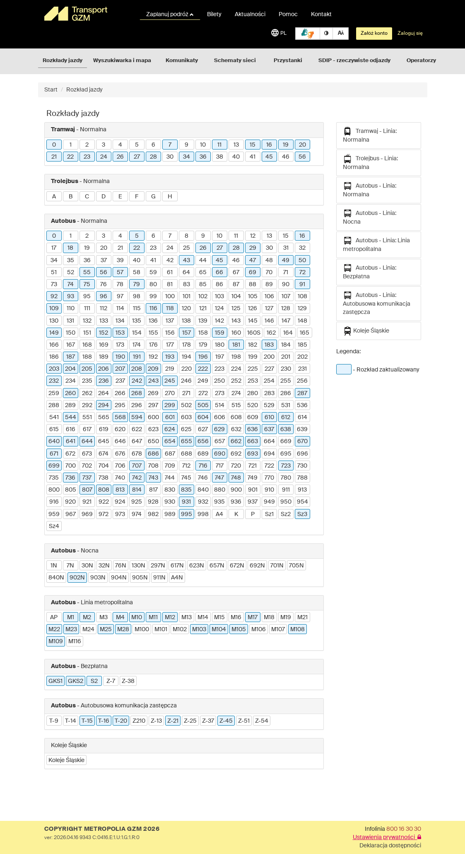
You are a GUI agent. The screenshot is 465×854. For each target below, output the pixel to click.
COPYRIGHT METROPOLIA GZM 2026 (102, 829)
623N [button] (196, 566)
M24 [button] (88, 629)
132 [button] (87, 321)
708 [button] (153, 466)
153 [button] (120, 333)
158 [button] (203, 333)
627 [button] (203, 429)
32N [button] (104, 566)
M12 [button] (170, 617)
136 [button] (153, 321)
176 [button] (153, 345)
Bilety (214, 14)
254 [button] (269, 381)
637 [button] (269, 429)
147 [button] (286, 321)
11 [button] (219, 145)
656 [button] (203, 441)
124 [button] (219, 308)
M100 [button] (142, 629)
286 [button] (285, 393)
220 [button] (186, 369)
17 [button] (53, 248)
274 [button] (236, 393)
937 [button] (253, 502)
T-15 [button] (87, 721)
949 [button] (269, 502)
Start (51, 90)
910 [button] (269, 490)
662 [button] (236, 441)
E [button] (120, 197)
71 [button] (285, 272)
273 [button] (219, 393)
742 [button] (137, 478)
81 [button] (170, 284)
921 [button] (87, 502)
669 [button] (286, 441)
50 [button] (302, 260)
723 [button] (286, 466)
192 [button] (153, 357)
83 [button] (186, 284)
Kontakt (321, 14)
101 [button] (186, 296)
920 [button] (70, 502)
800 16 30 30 (403, 829)
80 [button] (153, 284)
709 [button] (170, 466)
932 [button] (203, 502)
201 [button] (285, 357)
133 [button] (103, 321)
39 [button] (120, 260)
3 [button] (103, 145)
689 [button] (203, 454)
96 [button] (103, 296)
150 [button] (70, 333)
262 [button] (87, 393)
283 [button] (269, 393)
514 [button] (219, 405)
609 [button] (252, 417)
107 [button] (286, 296)
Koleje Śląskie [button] (66, 760)
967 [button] (70, 514)
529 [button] (269, 405)
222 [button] (203, 369)
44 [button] (203, 260)
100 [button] (170, 296)
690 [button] (219, 454)
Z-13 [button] (156, 721)
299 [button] (169, 405)
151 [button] (87, 333)
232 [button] (54, 381)
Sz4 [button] (54, 526)
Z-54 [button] (261, 721)
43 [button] (186, 260)
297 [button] (153, 405)
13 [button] (236, 145)
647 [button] (137, 441)
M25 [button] (106, 629)
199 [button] (253, 357)
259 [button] (53, 393)
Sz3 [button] (302, 514)
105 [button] (253, 296)
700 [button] (70, 466)
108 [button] (302, 296)
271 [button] (186, 393)
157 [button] (186, 333)
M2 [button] (87, 617)
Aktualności (250, 14)
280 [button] (252, 393)
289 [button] (70, 405)
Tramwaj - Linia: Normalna (370, 135)
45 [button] (269, 157)
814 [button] (137, 490)
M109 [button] (55, 641)
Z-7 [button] (110, 681)
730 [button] (302, 466)
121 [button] (203, 308)
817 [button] (153, 490)
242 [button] (137, 381)
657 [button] (219, 441)
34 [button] (186, 157)
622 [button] (137, 429)
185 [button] (302, 345)
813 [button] (120, 490)
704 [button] (104, 466)
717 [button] (220, 466)
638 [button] (285, 429)
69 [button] (252, 272)
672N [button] (237, 566)
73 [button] (54, 284)
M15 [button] (219, 617)
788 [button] (302, 478)
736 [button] (70, 478)
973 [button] (120, 514)
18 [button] (70, 248)
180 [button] (219, 345)
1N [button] (54, 566)
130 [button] (53, 321)
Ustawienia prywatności (387, 837)
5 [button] (137, 145)
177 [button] (170, 345)
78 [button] (120, 284)
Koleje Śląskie (366, 330)
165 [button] (304, 333)
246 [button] (186, 381)
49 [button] (285, 260)
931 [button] (186, 502)
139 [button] (202, 321)
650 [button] (153, 441)
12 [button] (252, 236)
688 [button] (186, 454)
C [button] (87, 197)
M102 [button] (180, 629)
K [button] (236, 514)
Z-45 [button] (226, 721)
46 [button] (285, 157)
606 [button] (219, 417)
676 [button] (120, 454)
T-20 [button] (121, 721)
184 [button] (286, 345)
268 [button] (136, 393)
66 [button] (219, 272)
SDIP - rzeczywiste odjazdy (354, 60)
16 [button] (269, 145)
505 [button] (203, 405)
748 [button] (236, 478)
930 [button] (169, 502)
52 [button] (70, 272)
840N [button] (56, 578)
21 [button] (54, 157)
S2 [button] (94, 681)
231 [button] (302, 369)
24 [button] (103, 157)
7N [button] (70, 566)
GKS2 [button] (75, 681)
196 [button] (203, 357)
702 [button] (87, 466)
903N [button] (98, 578)
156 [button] (170, 333)
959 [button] (54, 514)
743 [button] (153, 478)
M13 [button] (186, 617)
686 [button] (153, 454)
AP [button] (54, 617)
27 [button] (137, 157)
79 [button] (136, 284)
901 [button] (253, 490)
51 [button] (54, 272)
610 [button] (269, 417)
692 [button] (236, 454)
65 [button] (203, 272)
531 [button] (285, 405)
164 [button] (288, 333)
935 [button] (219, 502)
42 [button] (169, 260)
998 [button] (203, 514)
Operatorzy (421, 60)
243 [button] (153, 381)
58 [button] (136, 272)
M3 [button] (103, 617)
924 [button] (120, 502)
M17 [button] (253, 617)
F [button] (136, 197)
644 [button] (87, 441)
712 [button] (186, 466)
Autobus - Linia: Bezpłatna (369, 271)
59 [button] (153, 272)
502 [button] (186, 405)
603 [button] (186, 417)
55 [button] (87, 272)
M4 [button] (120, 617)
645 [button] (103, 441)
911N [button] (159, 578)
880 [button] (219, 490)
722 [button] (269, 466)
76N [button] (120, 566)
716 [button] (203, 466)
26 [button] (120, 157)
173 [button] (120, 345)
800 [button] (54, 490)
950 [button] (286, 502)
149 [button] (54, 333)
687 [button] (170, 454)
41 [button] (252, 157)
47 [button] (252, 260)
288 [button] (53, 405)
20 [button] (302, 145)
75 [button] (87, 284)
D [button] (103, 197)
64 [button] (186, 272)
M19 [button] (285, 617)
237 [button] (120, 381)
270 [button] (170, 393)
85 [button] (203, 284)
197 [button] (219, 357)
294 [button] (103, 405)
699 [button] (54, 466)
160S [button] (253, 333)
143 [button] (236, 321)
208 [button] (136, 369)
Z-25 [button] (190, 721)
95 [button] (87, 296)
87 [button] (236, 284)
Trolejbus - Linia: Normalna (370, 162)
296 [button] (136, 405)
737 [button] (87, 478)
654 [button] (170, 441)
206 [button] (103, 369)
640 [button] (54, 441)
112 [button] (103, 308)
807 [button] (87, 490)
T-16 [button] (103, 721)
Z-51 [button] (244, 721)
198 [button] (236, 357)
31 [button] (286, 248)
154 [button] (137, 333)
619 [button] (103, 429)
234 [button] (70, 381)
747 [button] (219, 478)
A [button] (54, 197)
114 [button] (120, 308)
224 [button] (236, 369)
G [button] (153, 197)
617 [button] (87, 429)
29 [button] (252, 248)
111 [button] (87, 308)
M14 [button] (203, 617)
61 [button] (170, 272)
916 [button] (54, 502)
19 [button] (286, 145)
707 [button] (137, 466)
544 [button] (70, 417)
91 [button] (302, 284)
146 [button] (269, 321)
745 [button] (186, 478)
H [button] (170, 197)
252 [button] (236, 381)
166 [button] (54, 345)
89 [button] (269, 284)
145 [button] (253, 321)
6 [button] (153, 145)
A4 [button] (219, 514)
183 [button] (269, 345)
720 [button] (236, 466)
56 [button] (302, 157)
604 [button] (203, 417)
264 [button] (103, 393)
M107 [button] (278, 629)
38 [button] (219, 157)
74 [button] (70, 284)
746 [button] (203, 478)
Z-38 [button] (128, 681)
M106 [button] (258, 629)
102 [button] (202, 296)
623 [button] (153, 429)
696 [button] (302, 454)
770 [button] (269, 478)
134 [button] (120, 321)
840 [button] (203, 490)
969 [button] (87, 514)
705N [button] (296, 566)
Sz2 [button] (286, 514)
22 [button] (70, 157)
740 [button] (120, 478)
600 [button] (153, 417)
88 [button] (252, 284)
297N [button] (158, 566)
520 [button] (252, 405)
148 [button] (302, 321)
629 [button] (219, 429)
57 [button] (120, 272)
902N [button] (77, 578)
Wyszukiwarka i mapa (122, 60)
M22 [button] (54, 629)
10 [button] (203, 145)
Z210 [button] (139, 721)
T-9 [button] (53, 721)
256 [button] (302, 381)
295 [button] (120, 405)
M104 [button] (219, 629)
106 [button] (269, 296)
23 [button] (87, 157)
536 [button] (302, 405)
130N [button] (138, 566)
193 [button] (169, 357)
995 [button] (186, 514)
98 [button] (136, 296)
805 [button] (70, 490)
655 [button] (186, 441)
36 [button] (203, 157)
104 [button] (236, 296)
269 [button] (153, 393)
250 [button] (219, 381)
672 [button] (70, 454)
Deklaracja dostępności (390, 846)
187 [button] (70, 357)
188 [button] (87, 357)
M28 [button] (123, 629)
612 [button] (285, 417)
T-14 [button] (70, 721)
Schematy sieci (235, 60)
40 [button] (236, 157)
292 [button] (87, 405)
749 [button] (253, 478)
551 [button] (87, 417)
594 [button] (136, 417)
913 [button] (302, 490)
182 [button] (252, 345)
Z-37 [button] (208, 721)
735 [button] (54, 478)
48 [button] (269, 260)
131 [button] (70, 321)
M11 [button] (153, 617)
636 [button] (252, 429)
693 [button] (252, 454)
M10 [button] (136, 617)
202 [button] (302, 357)
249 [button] (203, 381)
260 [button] (70, 393)
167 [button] (70, 345)
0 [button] (54, 145)
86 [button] (219, 284)
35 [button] (70, 260)
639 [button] (302, 429)
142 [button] (219, 321)
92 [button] (54, 296)
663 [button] (252, 441)
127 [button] (269, 308)
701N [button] (277, 566)
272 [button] (203, 393)
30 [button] (169, 157)
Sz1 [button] (269, 514)
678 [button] (137, 454)
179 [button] (203, 345)
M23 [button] (71, 629)
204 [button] (70, 369)
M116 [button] (74, 641)
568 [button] (120, 417)
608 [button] (236, 417)
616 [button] (70, 429)
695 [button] (286, 454)
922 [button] (104, 502)
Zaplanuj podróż (170, 14)
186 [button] (54, 357)
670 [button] (302, 441)
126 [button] (252, 308)
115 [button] (137, 308)
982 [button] (153, 514)
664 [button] (269, 441)
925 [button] (136, 502)
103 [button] (219, 296)
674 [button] (103, 454)
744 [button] (170, 478)
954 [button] (302, 502)
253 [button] (253, 381)
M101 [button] (160, 629)
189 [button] (103, 357)
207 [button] (120, 369)
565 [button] (103, 417)
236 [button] (104, 381)
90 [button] (285, 284)
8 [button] (186, 236)
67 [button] (236, 272)
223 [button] (219, 369)
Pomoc (288, 14)
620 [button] (120, 429)
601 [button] (170, 417)
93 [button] (70, 296)
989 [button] (170, 514)
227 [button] (269, 369)
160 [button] (236, 333)
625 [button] (186, 429)
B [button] (70, 197)
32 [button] (302, 248)
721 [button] (252, 466)
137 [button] (170, 321)
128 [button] (285, 308)
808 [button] (103, 490)
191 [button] (137, 357)
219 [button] (169, 369)
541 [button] (54, 417)
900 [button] (236, 490)
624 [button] (169, 429)
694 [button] (269, 454)
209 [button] (153, 369)
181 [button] (236, 345)
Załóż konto (374, 33)
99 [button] (153, 296)
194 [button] (186, 357)
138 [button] (186, 321)
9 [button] (186, 145)
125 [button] (236, 308)
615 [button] (54, 429)
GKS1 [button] (55, 681)
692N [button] (257, 566)
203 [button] (54, 369)
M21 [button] (302, 617)
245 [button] (169, 381)
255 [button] (285, 381)
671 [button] (54, 454)
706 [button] (120, 466)
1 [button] (71, 145)
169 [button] (103, 345)
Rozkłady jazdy (62, 60)
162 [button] (271, 333)
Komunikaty (182, 60)
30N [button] (87, 566)
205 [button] (87, 369)
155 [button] (153, 333)
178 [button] (186, 345)
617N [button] (177, 566)
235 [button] (87, 381)
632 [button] (236, 429)
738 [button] (103, 478)
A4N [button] (177, 578)
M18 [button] (269, 617)
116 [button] (153, 308)
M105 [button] (238, 629)
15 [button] (252, 145)
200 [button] (269, 357)
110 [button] (71, 308)
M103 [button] (199, 629)
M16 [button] (236, 617)
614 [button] (302, 417)
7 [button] (170, 145)
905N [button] (140, 578)
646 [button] (120, 441)
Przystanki (288, 60)
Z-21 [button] (172, 721)
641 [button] (70, 441)
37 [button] (104, 260)
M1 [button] (70, 617)
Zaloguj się (410, 33)
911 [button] (286, 490)
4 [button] (120, 145)
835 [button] (186, 490)
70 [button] (269, 272)
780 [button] (286, 478)
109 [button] (54, 308)
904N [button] (119, 578)
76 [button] (103, 284)
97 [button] (120, 296)
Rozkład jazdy (84, 90)
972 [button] (103, 514)
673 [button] (87, 454)
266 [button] (120, 393)
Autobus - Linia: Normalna (369, 189)
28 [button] (153, 157)
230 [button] (286, 369)
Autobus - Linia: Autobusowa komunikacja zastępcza (376, 303)
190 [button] (120, 357)
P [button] (253, 514)
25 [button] (186, 248)
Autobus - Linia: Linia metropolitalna (376, 244)
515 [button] (236, 405)
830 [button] (169, 490)
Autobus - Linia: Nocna (369, 217)
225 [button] (253, 369)
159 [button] (219, 333)
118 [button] (170, 308)
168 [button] (87, 345)
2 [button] (87, 145)
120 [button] (186, 308)
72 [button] (302, 272)
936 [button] (236, 502)
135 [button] (136, 321)
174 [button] (137, 345)
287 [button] (302, 393)
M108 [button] (297, 629)
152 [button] (103, 333)
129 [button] (302, 308)
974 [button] (137, 514)
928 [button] (153, 502)
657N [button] (217, 566)
